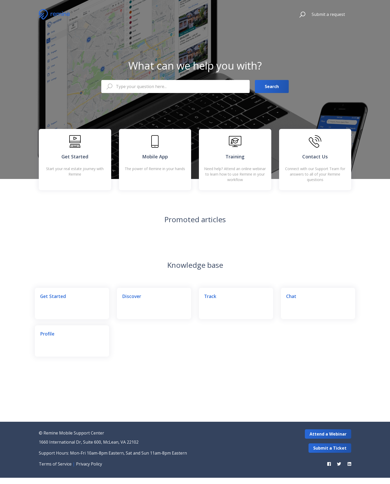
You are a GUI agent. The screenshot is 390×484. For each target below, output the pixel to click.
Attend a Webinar (328, 434)
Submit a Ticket (330, 448)
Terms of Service (55, 464)
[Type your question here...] (175, 86)
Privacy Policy (89, 464)
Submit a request (328, 14)
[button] (300, 14)
